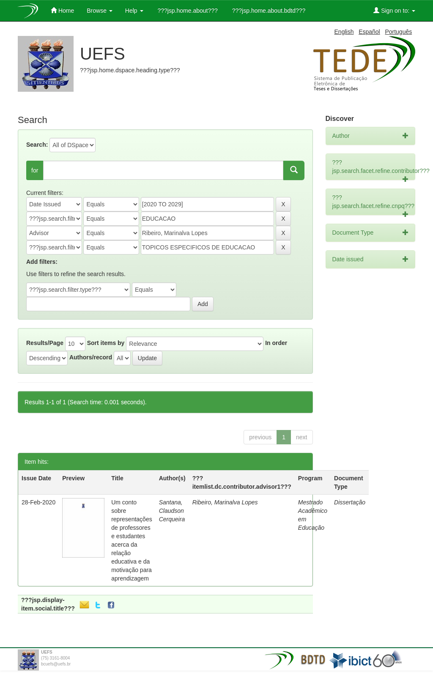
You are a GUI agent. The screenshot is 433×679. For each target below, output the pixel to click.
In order (276, 343)
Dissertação (349, 502)
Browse (99, 10)
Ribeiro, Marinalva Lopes (225, 502)
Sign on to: (394, 10)
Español (369, 31)
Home (62, 10)
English (344, 31)
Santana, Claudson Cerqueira (172, 511)
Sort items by (106, 343)
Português (398, 31)
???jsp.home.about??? (187, 10)
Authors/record (90, 357)
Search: (37, 144)
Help (134, 10)
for (34, 170)
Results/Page (44, 343)
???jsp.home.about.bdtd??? (267, 10)
